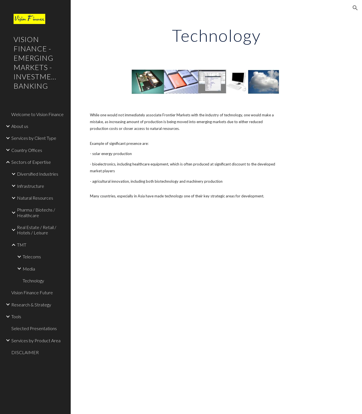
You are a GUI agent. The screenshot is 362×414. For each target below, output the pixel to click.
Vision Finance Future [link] (32, 292)
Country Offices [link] (26, 150)
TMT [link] (21, 244)
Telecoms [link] (32, 256)
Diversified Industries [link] (37, 174)
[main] (216, 35)
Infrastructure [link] (30, 186)
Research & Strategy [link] (31, 304)
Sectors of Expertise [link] (31, 162)
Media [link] (29, 268)
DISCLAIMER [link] (25, 352)
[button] (355, 8)
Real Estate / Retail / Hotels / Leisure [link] (36, 230)
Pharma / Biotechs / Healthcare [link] (36, 212)
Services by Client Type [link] (33, 138)
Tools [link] (16, 316)
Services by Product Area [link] (36, 340)
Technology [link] (33, 280)
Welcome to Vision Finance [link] (37, 114)
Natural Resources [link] (35, 198)
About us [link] (19, 126)
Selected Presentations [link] (34, 328)
